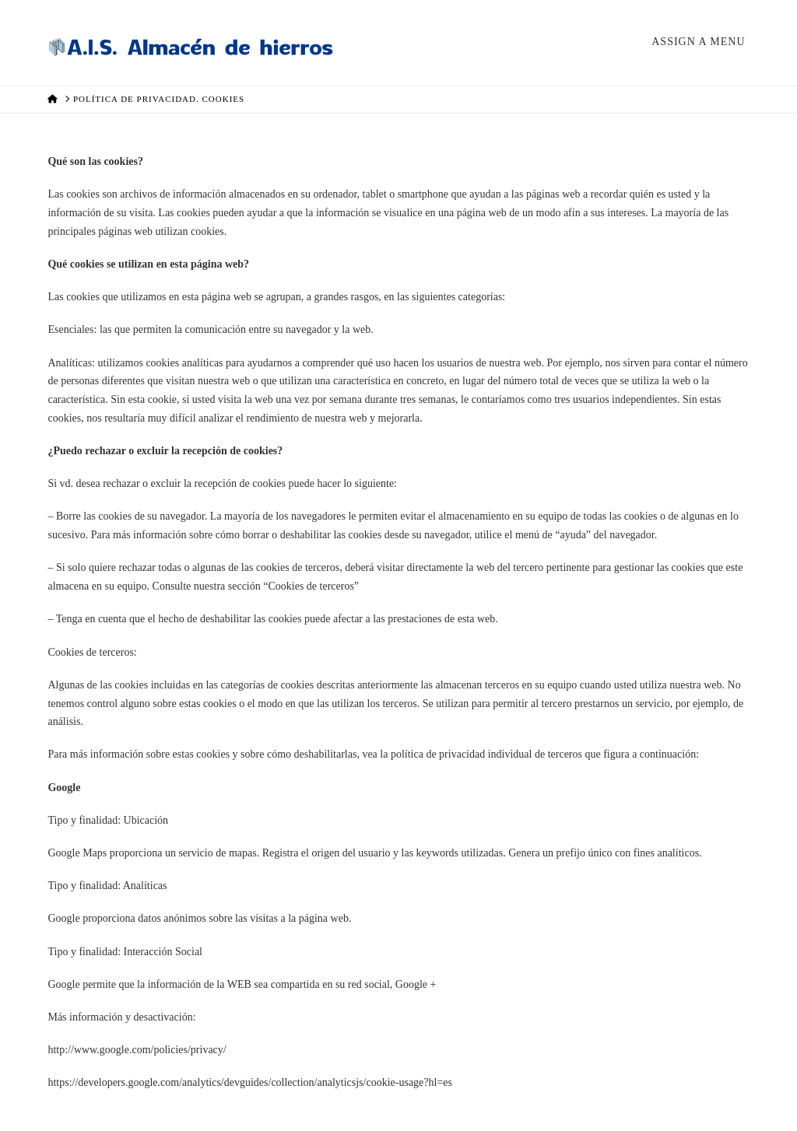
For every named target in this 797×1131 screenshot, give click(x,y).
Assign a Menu (698, 41)
